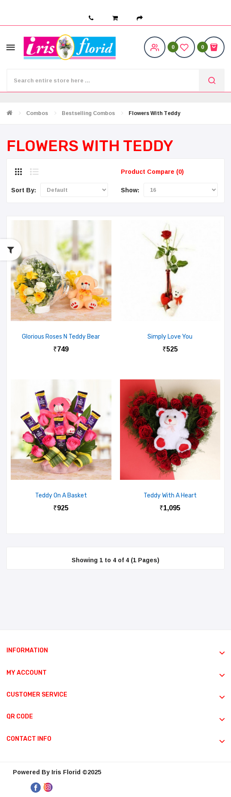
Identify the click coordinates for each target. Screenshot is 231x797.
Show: (130, 190)
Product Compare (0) (152, 171)
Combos (37, 113)
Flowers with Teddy (154, 113)
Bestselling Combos (88, 113)
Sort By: (23, 190)
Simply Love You (169, 336)
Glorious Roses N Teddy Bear (61, 336)
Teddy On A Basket (61, 495)
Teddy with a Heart (170, 495)
